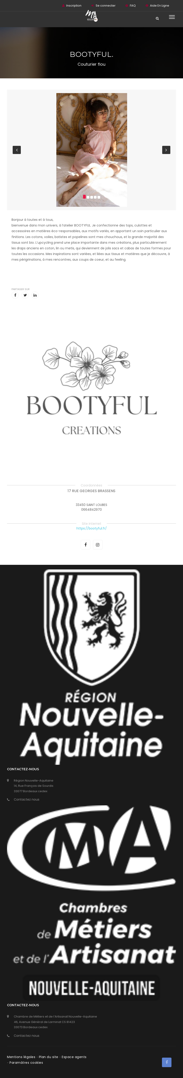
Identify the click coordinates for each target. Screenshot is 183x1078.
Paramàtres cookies (26, 1062)
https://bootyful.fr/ (91, 528)
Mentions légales (21, 1057)
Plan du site (49, 1057)
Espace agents (74, 1057)
